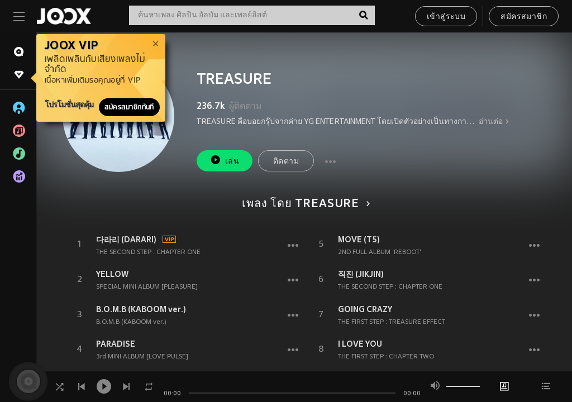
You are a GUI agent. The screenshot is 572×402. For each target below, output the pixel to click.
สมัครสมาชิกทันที (129, 107)
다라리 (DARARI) (126, 239)
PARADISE (115, 343)
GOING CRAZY (365, 309)
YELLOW (112, 274)
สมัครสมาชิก (523, 17)
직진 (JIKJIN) (361, 274)
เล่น (224, 160)
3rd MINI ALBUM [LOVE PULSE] (142, 356)
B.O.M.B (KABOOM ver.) (141, 309)
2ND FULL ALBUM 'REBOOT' (379, 252)
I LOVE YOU (360, 343)
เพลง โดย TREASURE (304, 204)
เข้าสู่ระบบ (446, 17)
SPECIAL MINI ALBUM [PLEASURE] (147, 287)
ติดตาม (286, 161)
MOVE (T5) (359, 239)
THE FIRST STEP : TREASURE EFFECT (391, 322)
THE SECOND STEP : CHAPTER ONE (148, 252)
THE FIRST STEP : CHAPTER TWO (386, 356)
